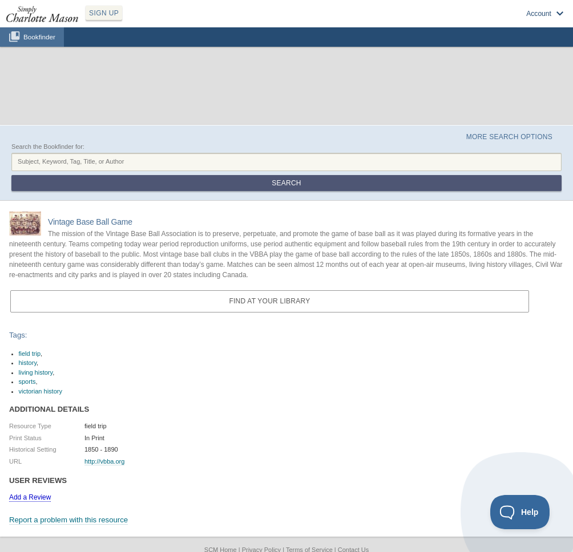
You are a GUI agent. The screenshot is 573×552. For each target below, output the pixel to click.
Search (286, 183)
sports (27, 381)
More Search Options (509, 137)
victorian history (40, 391)
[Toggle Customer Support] (520, 512)
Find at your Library (269, 301)
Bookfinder (39, 36)
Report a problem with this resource (68, 520)
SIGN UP (104, 13)
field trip (30, 353)
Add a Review (30, 497)
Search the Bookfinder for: (47, 146)
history (28, 362)
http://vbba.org (104, 461)
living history (36, 372)
